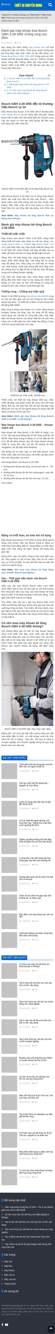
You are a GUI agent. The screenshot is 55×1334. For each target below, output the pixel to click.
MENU (5, 4)
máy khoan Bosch (10, 114)
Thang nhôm (10, 1284)
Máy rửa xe (9, 1275)
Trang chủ (5, 15)
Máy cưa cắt (10, 1279)
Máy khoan (35, 15)
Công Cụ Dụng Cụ (20, 15)
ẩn (49, 75)
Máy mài (8, 1261)
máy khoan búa (37, 47)
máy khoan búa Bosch (37, 296)
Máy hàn (8, 1266)
